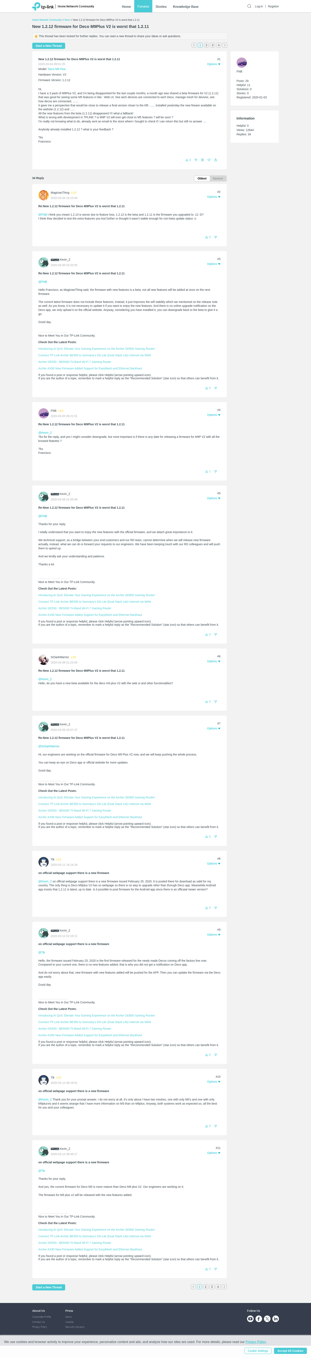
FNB (54, 410)
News (68, 1316)
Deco (67, 19)
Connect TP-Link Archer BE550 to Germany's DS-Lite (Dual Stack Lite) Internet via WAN (94, 355)
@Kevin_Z (45, 432)
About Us (38, 1310)
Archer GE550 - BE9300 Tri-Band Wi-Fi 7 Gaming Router (74, 361)
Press (69, 1310)
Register (273, 6)
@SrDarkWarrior (49, 746)
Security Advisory (75, 1326)
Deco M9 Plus (57, 69)
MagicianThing (60, 192)
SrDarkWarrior (60, 657)
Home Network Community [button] (76, 6)
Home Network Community (47, 19)
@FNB (42, 214)
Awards (69, 1322)
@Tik (41, 952)
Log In (259, 6)
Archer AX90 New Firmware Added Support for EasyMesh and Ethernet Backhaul (90, 368)
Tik (52, 859)
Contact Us (38, 1322)
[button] (215, 160)
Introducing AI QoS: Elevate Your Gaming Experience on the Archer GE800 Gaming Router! (96, 348)
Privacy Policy (39, 1326)
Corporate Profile (41, 1316)
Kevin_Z (65, 259)
